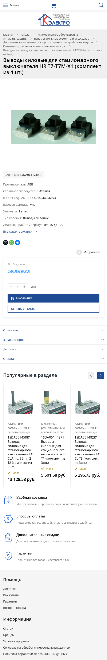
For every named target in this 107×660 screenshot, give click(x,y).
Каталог (25, 34)
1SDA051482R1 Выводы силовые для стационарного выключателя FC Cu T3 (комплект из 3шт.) (87, 451)
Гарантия (10, 603)
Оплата (8, 360)
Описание (10, 331)
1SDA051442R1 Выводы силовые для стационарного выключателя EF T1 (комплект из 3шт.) (53, 451)
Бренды (9, 636)
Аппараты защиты (15, 38)
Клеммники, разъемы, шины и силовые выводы (34, 46)
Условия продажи (16, 642)
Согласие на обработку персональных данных (36, 649)
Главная (8, 34)
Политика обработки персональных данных (35, 655)
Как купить (11, 596)
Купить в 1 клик (23, 310)
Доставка (9, 350)
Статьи (8, 630)
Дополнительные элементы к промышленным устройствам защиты (48, 42)
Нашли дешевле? (19, 270)
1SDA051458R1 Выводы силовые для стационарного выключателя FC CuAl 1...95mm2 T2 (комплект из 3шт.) (20, 453)
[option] (20, 437)
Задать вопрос (13, 341)
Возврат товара (14, 609)
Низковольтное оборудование (58, 34)
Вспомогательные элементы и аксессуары (62, 38)
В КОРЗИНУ (21, 299)
